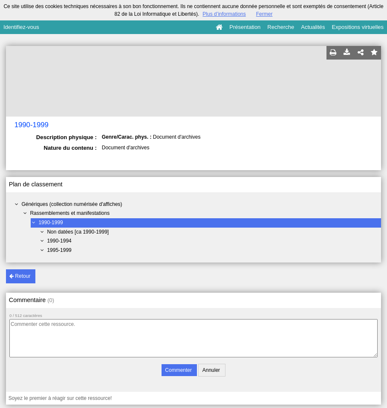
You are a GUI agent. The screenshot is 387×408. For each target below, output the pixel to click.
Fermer (264, 14)
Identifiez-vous (21, 27)
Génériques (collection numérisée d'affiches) (71, 204)
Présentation (244, 27)
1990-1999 (50, 222)
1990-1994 (59, 241)
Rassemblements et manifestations (70, 213)
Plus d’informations (223, 14)
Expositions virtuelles (358, 27)
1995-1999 (59, 250)
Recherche (280, 27)
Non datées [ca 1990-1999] (78, 232)
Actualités (313, 27)
